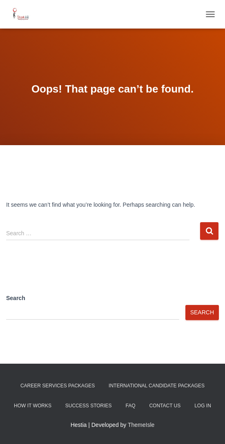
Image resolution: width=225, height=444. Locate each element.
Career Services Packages (57, 386)
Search (15, 298)
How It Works (32, 406)
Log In (202, 406)
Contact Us (164, 406)
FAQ (130, 406)
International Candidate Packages (157, 386)
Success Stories (88, 406)
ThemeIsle (141, 425)
